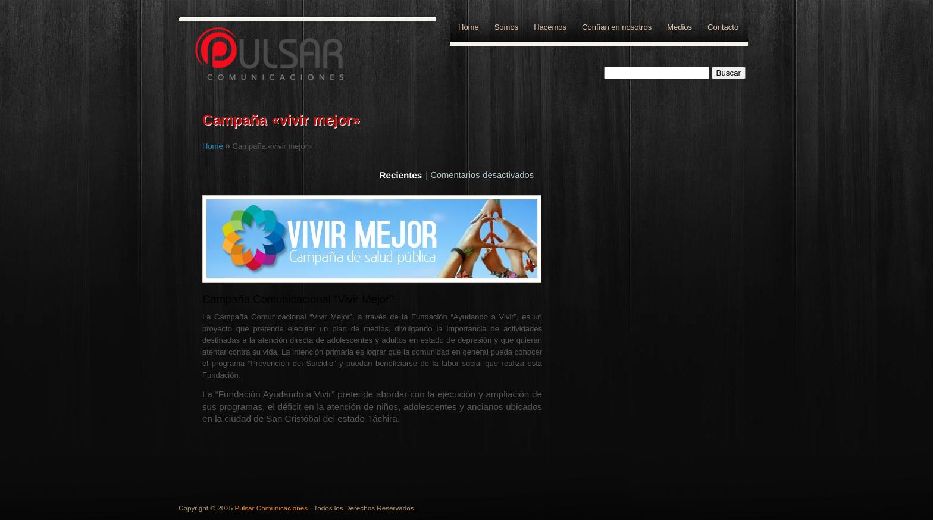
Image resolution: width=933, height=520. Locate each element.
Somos (506, 27)
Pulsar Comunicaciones (271, 508)
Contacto (722, 27)
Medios (679, 27)
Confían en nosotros (617, 27)
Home (468, 27)
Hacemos (550, 27)
